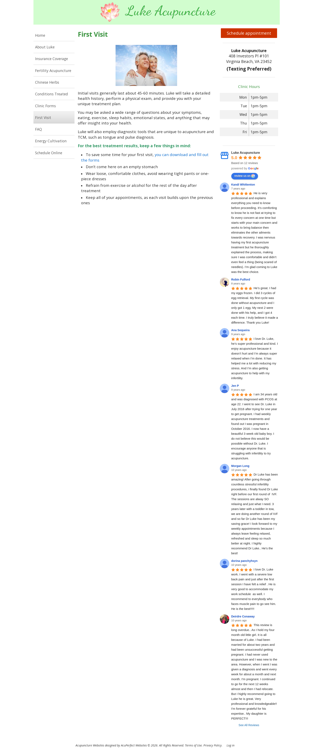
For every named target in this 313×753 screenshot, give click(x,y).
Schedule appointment (249, 33)
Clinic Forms (45, 105)
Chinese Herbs (47, 82)
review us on (244, 176)
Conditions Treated (51, 93)
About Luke (45, 46)
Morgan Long (240, 466)
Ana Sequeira (240, 330)
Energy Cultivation (51, 140)
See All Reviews (248, 725)
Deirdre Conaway (243, 616)
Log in (230, 745)
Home (40, 35)
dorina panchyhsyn (244, 560)
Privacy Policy (212, 745)
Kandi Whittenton (243, 184)
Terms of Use (193, 745)
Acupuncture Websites (90, 745)
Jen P (235, 385)
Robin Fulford (240, 279)
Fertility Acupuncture (53, 70)
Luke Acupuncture (245, 152)
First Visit (43, 117)
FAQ (38, 129)
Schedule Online (48, 152)
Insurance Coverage (51, 58)
